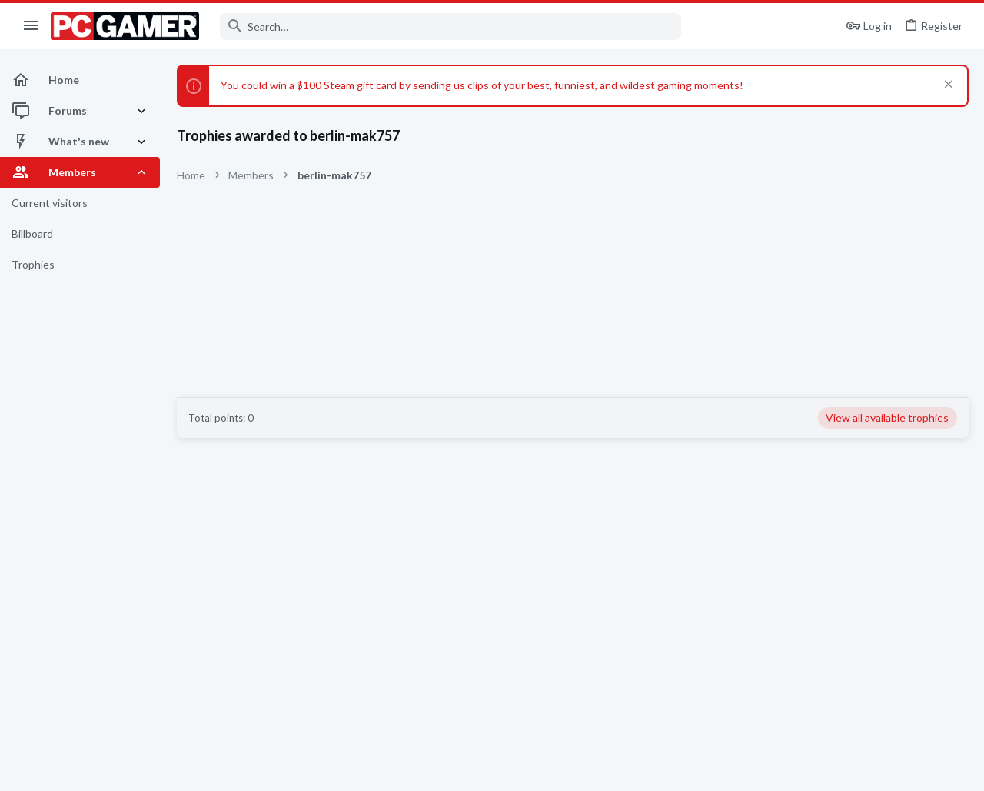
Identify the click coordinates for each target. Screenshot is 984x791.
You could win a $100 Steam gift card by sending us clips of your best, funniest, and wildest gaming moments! (482, 85)
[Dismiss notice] (947, 86)
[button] (31, 26)
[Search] (450, 26)
